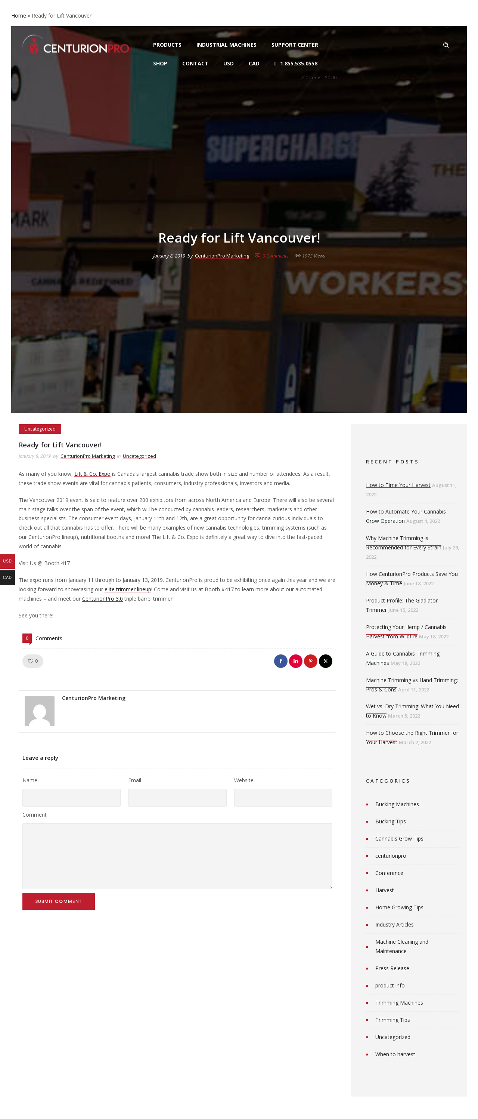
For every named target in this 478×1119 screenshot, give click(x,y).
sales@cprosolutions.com (114, 19)
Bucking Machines (397, 804)
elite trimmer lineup (128, 589)
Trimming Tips (392, 1019)
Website (244, 780)
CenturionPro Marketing (222, 255)
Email (134, 780)
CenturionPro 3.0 (102, 598)
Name (29, 780)
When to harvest (395, 1054)
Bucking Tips (390, 821)
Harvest (384, 890)
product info (390, 985)
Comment (34, 814)
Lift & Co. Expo (92, 473)
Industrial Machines (226, 44)
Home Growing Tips (399, 907)
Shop (160, 63)
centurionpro (390, 855)
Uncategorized (392, 1037)
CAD (254, 63)
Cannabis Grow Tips (399, 838)
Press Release (392, 968)
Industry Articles (394, 924)
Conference (389, 872)
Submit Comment (58, 901)
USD (228, 63)
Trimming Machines (399, 1002)
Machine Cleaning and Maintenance (401, 946)
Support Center (294, 44)
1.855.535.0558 (295, 63)
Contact (195, 63)
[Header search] (445, 45)
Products (167, 44)
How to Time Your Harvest (398, 484)
